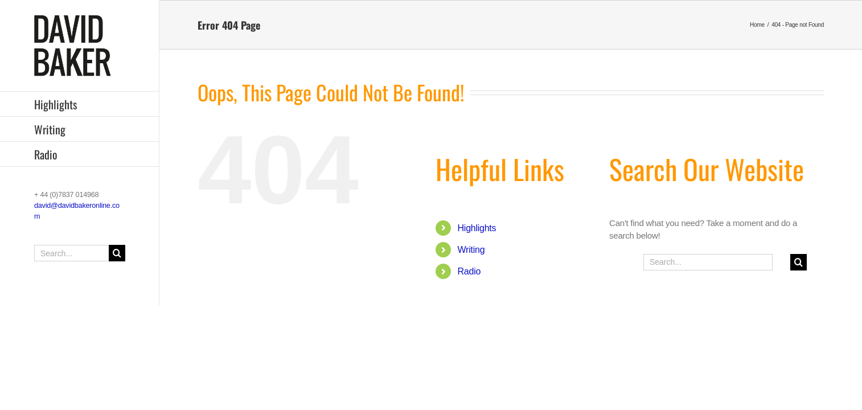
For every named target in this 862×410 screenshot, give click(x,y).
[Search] (117, 253)
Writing (471, 250)
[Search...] (79, 253)
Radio (469, 271)
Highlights (477, 228)
